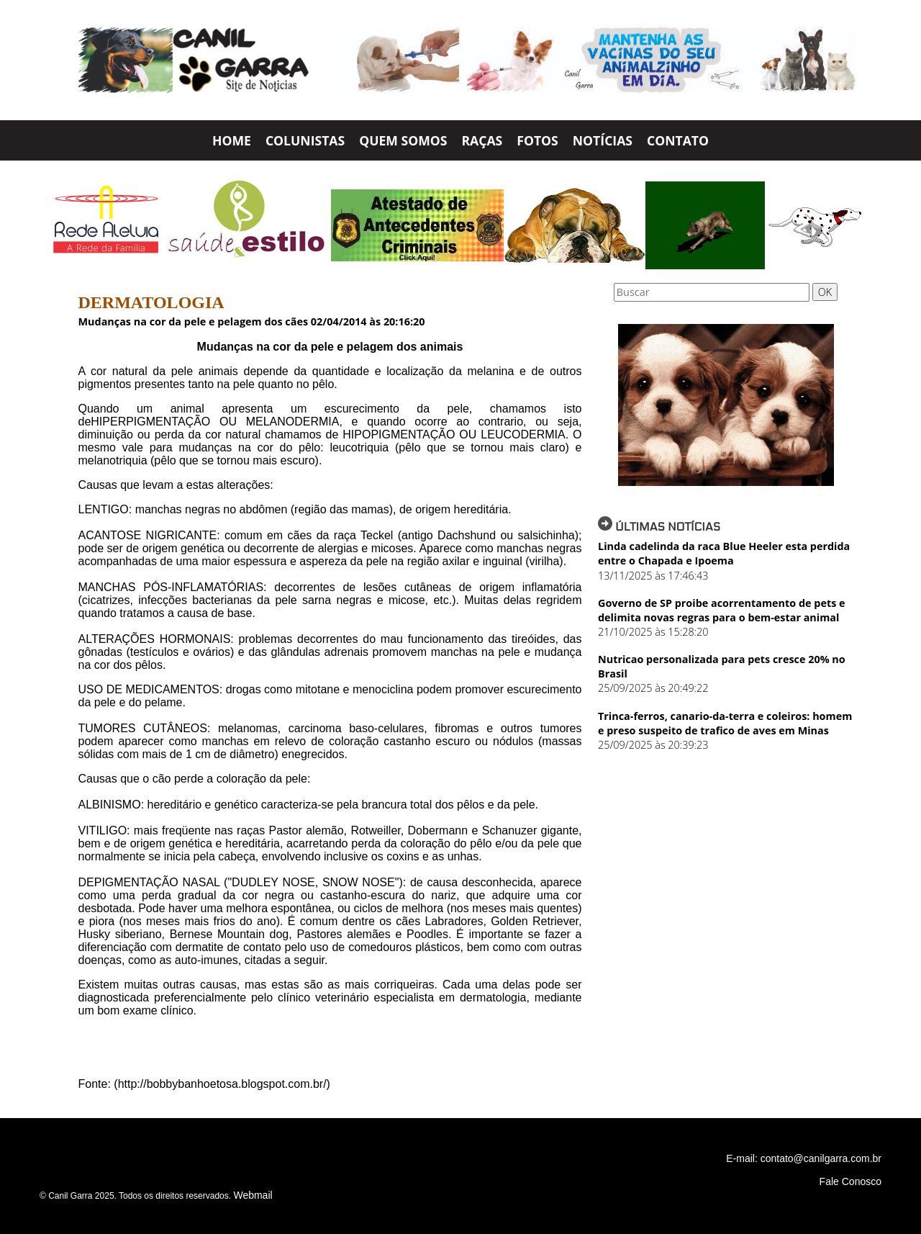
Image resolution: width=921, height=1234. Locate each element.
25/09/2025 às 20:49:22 (653, 688)
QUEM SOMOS (403, 140)
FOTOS (537, 140)
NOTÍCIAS (602, 140)
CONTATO (678, 140)
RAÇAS (481, 140)
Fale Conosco (850, 1181)
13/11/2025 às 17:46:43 (653, 575)
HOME (231, 140)
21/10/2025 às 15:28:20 (653, 632)
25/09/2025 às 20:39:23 (653, 745)
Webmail (252, 1195)
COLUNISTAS (305, 140)
